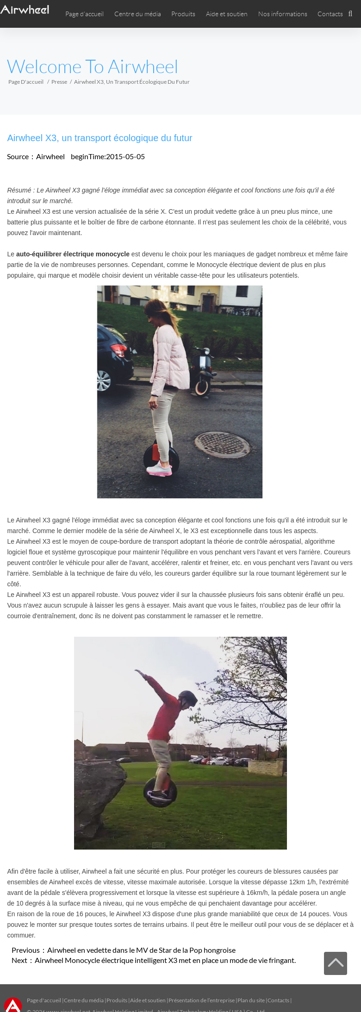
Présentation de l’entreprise (201, 1000)
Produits (183, 14)
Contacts (330, 14)
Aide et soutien (227, 14)
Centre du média (84, 1000)
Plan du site (251, 1000)
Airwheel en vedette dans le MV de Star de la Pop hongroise (141, 949)
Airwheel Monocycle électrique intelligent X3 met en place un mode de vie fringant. (165, 960)
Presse (59, 81)
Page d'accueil (84, 14)
